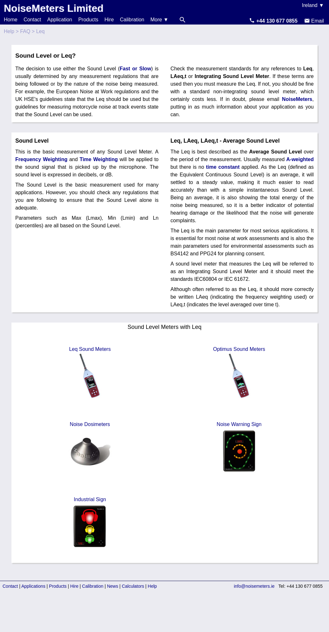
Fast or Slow (135, 68)
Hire (109, 19)
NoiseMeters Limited (54, 8)
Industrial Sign (90, 523)
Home (11, 19)
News (112, 586)
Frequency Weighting (41, 159)
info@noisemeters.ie (254, 586)
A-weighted (300, 159)
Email (314, 21)
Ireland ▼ (313, 5)
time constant (223, 167)
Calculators (133, 586)
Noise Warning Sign (239, 448)
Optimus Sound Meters (239, 373)
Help (9, 31)
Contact (32, 19)
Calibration (132, 19)
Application (59, 19)
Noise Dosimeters (90, 448)
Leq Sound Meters (90, 373)
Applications (33, 586)
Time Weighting (99, 159)
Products (88, 19)
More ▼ (159, 19)
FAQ (25, 31)
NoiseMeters (297, 99)
